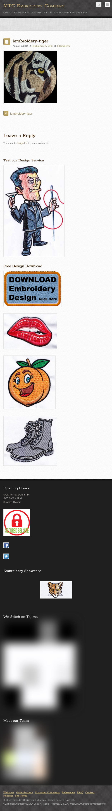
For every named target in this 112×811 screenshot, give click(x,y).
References (68, 792)
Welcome (8, 792)
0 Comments (63, 46)
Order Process (24, 792)
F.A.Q (80, 792)
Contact (89, 792)
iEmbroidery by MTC (43, 46)
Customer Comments (47, 792)
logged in (22, 143)
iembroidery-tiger (30, 41)
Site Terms (21, 795)
